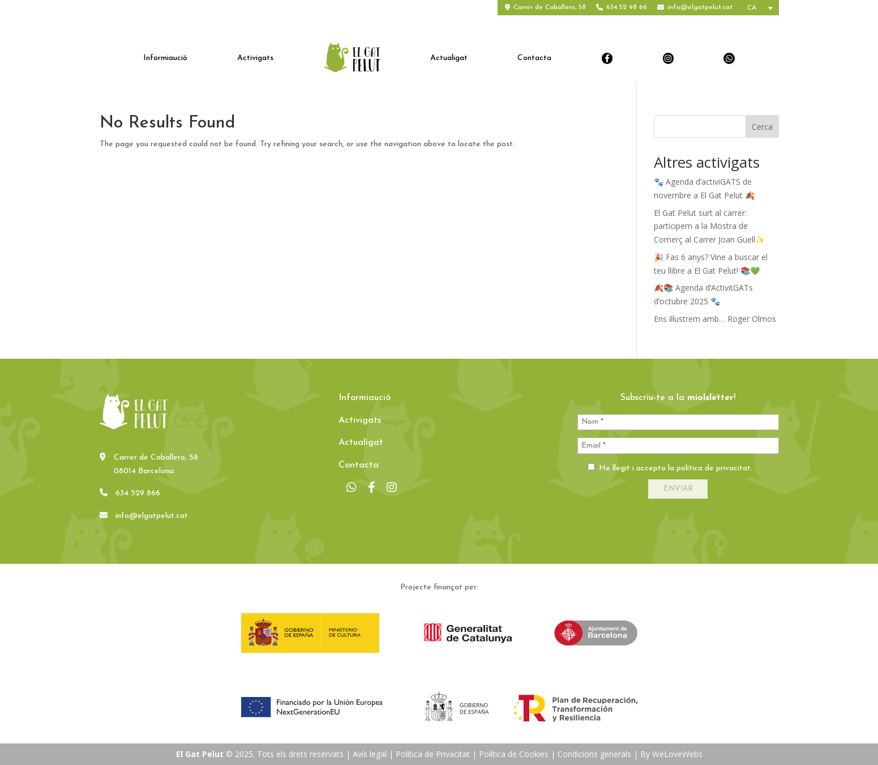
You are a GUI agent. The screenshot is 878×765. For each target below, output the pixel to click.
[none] (761, 7)
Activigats (255, 58)
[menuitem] (761, 7)
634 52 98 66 (626, 7)
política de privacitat (713, 468)
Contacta (534, 58)
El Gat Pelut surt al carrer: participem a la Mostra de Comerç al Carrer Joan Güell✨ (709, 226)
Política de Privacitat (433, 754)
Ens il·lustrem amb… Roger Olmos (715, 318)
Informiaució (165, 58)
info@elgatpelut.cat (700, 7)
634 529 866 (137, 493)
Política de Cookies (514, 754)
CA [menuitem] (751, 8)
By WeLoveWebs (671, 754)
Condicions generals (594, 754)
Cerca (762, 126)
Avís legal (370, 754)
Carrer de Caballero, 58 (549, 7)
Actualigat (449, 58)
